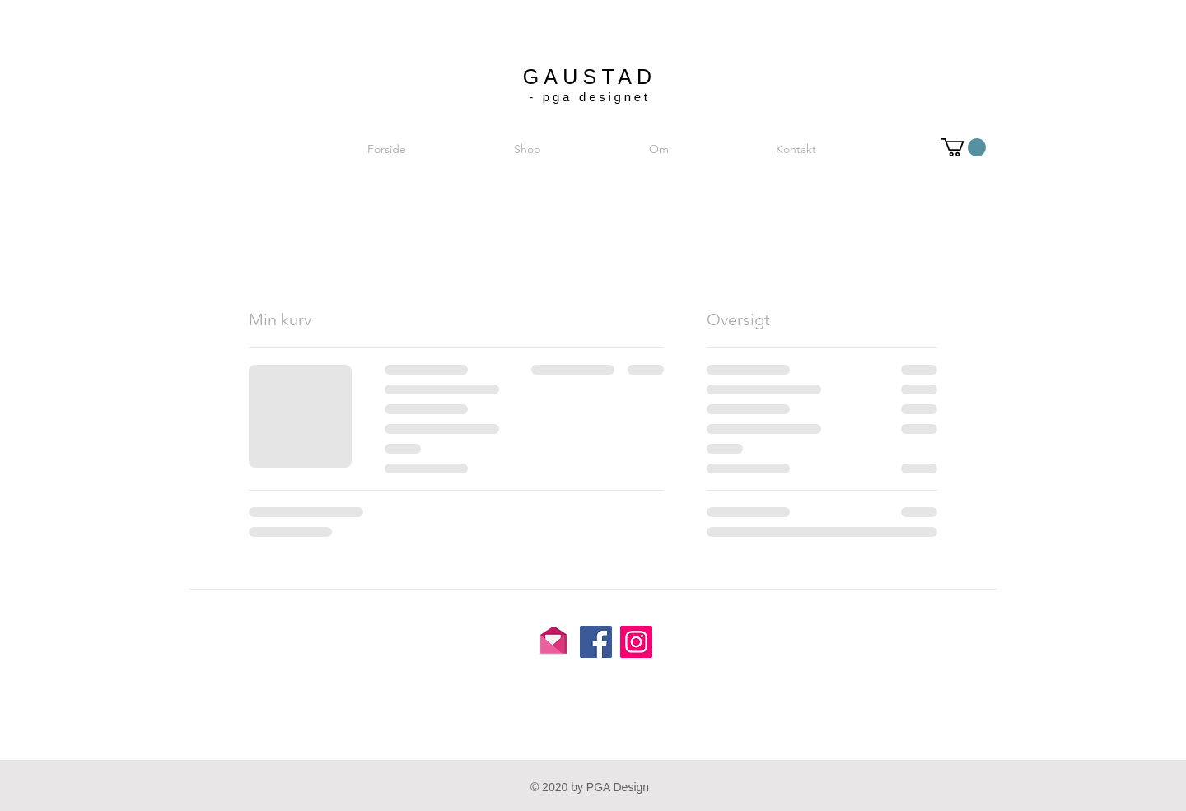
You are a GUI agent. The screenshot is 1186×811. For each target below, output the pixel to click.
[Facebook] (596, 642)
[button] (963, 147)
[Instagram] (636, 642)
